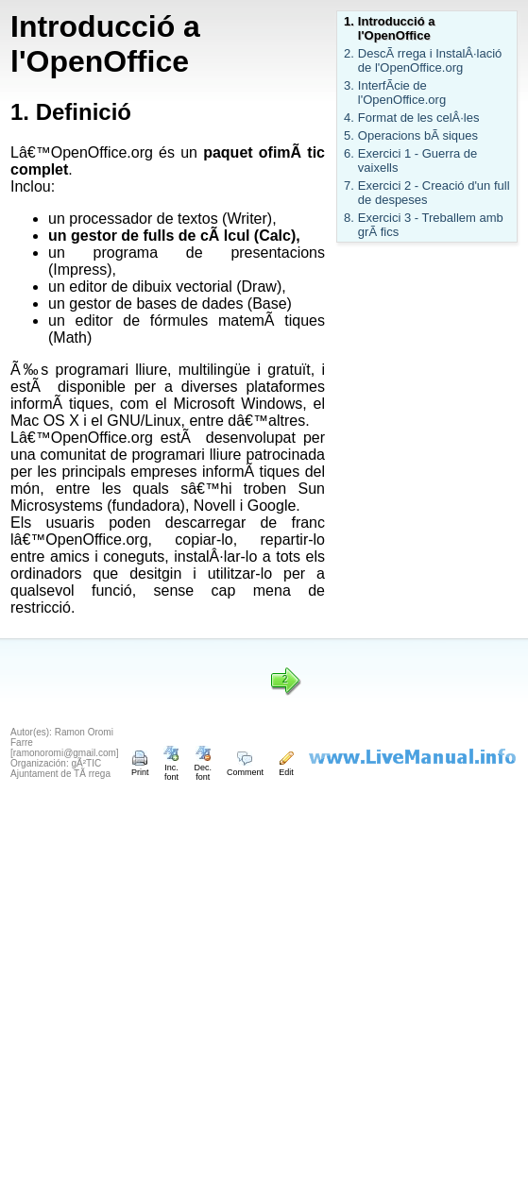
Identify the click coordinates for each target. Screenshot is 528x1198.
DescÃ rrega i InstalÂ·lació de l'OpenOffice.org (430, 60)
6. (349, 153)
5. (349, 135)
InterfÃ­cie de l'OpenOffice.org (402, 92)
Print (140, 767)
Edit (286, 767)
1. (349, 21)
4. (349, 117)
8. (349, 218)
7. (349, 185)
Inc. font (171, 767)
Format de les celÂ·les (419, 117)
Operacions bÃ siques (418, 135)
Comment (245, 767)
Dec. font (203, 767)
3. (349, 85)
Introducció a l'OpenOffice (396, 28)
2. (349, 53)
